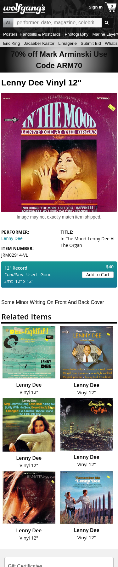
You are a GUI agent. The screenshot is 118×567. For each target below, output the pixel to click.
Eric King (11, 43)
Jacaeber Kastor (39, 43)
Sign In (96, 7)
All (8, 22)
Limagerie (67, 43)
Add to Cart (98, 275)
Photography (76, 34)
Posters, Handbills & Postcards (32, 34)
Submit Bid (91, 43)
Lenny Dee (12, 238)
